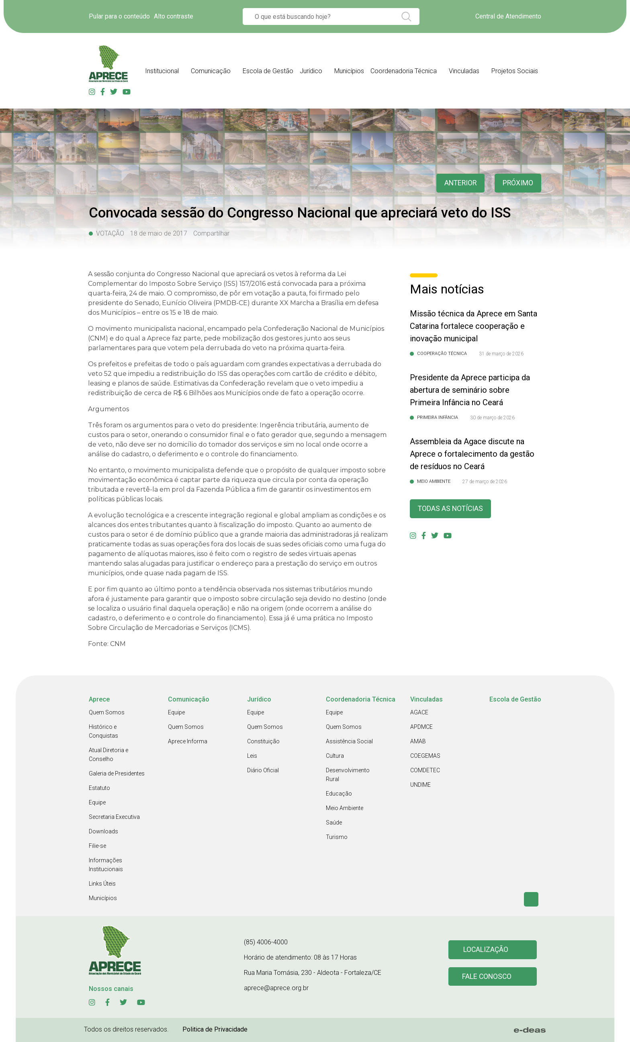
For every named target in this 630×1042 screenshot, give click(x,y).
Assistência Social (349, 741)
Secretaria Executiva (114, 817)
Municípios (103, 898)
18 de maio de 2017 (158, 233)
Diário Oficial (263, 770)
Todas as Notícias (451, 509)
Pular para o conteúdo (119, 16)
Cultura (335, 756)
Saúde (334, 822)
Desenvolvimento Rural (348, 774)
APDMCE (421, 727)
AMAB (418, 741)
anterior (459, 183)
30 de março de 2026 (492, 417)
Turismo (337, 837)
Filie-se (97, 846)
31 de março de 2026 (501, 354)
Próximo (517, 183)
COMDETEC (425, 770)
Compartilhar (211, 233)
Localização (486, 950)
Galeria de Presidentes (117, 773)
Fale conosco (487, 976)
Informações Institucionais (106, 864)
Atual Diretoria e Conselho (108, 754)
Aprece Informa (187, 741)
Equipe (97, 802)
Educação (339, 793)
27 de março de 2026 (484, 481)
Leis (252, 756)
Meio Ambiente (344, 808)
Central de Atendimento (508, 16)
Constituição (263, 741)
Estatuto (99, 788)
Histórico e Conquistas (103, 731)
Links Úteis (102, 883)
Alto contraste (173, 16)
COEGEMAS (425, 756)
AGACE (419, 712)
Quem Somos (107, 712)
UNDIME (420, 785)
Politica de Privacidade (215, 1029)
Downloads (103, 831)
